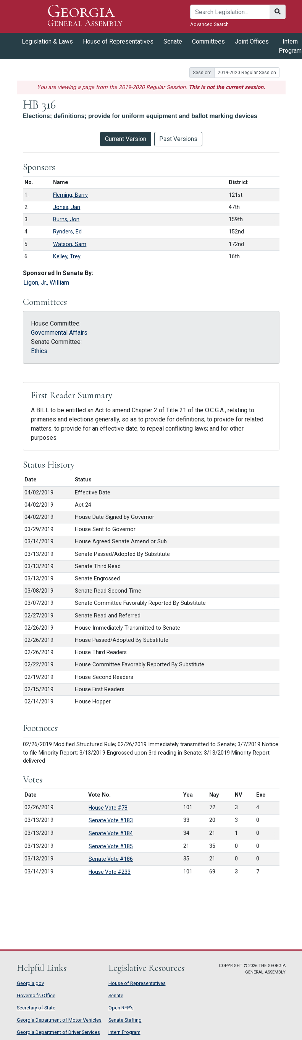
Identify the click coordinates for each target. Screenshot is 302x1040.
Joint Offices (252, 41)
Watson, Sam (69, 244)
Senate (172, 41)
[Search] (230, 12)
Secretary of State (36, 1008)
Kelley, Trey (67, 256)
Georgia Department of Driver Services (58, 1032)
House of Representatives (118, 41)
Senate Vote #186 (111, 859)
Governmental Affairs (59, 332)
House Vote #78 (108, 808)
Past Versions (178, 139)
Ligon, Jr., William (46, 282)
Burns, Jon (66, 219)
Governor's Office (36, 995)
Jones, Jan (66, 207)
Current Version (125, 139)
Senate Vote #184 (111, 833)
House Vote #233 (110, 872)
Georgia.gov (30, 983)
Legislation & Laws (47, 41)
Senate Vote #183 (111, 820)
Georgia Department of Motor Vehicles (59, 1020)
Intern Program (124, 1032)
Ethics (39, 351)
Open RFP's (121, 1008)
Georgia (85, 16)
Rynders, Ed (67, 231)
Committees (208, 41)
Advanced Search (209, 24)
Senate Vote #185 (111, 846)
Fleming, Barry (70, 195)
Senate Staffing (125, 1020)
